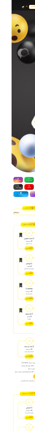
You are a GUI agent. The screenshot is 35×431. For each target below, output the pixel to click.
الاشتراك (29, 7)
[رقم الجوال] (31, 422)
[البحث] (15, 7)
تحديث (27, 376)
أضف (21, 7)
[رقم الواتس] (31, 427)
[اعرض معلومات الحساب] (17, 241)
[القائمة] (11, 7)
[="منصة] (28, 180)
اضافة (17, 248)
